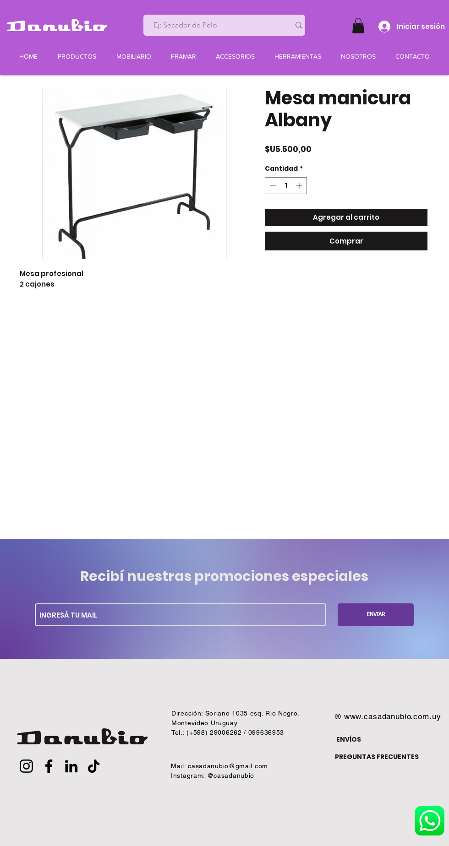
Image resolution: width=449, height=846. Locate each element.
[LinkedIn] (71, 766)
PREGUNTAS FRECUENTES (377, 756)
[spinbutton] (286, 186)
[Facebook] (49, 766)
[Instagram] (26, 766)
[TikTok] (94, 766)
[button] (358, 25)
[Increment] (300, 186)
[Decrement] (272, 186)
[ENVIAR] (376, 614)
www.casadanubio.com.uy (392, 716)
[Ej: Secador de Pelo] (213, 25)
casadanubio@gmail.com (228, 766)
